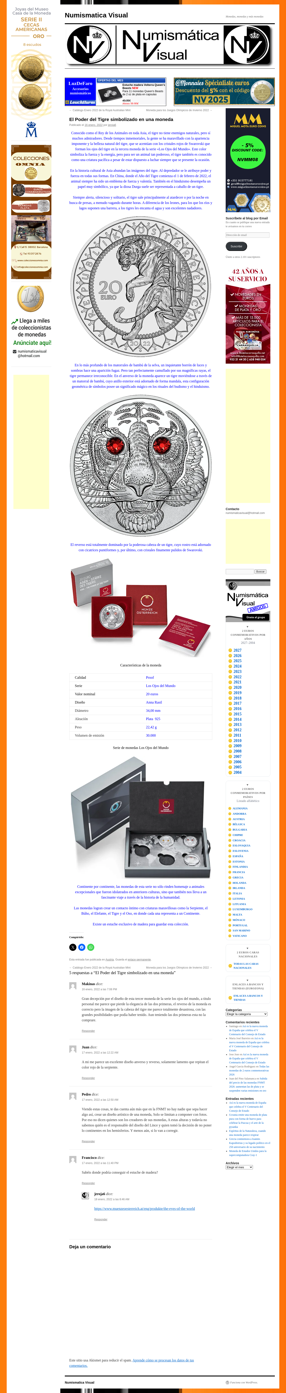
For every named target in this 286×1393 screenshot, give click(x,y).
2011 (234, 735)
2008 (235, 751)
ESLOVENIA (238, 851)
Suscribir (236, 246)
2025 (235, 661)
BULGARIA (237, 830)
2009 (235, 746)
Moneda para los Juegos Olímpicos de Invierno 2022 (179, 110)
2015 (235, 714)
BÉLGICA (236, 824)
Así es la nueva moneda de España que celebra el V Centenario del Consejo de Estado (248, 1030)
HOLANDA (237, 883)
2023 (235, 671)
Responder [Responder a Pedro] (88, 1141)
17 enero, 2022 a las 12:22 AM (100, 1052)
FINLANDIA (238, 867)
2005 (235, 767)
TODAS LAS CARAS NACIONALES (243, 965)
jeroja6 (112, 125)
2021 (235, 682)
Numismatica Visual (96, 15)
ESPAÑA (235, 856)
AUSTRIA (236, 819)
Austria (109, 959)
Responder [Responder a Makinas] (88, 1031)
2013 (235, 724)
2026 (235, 655)
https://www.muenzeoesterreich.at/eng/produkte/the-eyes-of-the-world (144, 1209)
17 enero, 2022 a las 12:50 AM (100, 1099)
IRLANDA (236, 888)
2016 (235, 708)
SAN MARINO (239, 931)
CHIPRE (235, 835)
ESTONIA (236, 862)
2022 (235, 677)
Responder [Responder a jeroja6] (100, 1219)
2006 (235, 762)
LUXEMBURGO (240, 909)
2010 (235, 740)
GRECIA (236, 878)
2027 (235, 650)
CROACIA (237, 840)
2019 (235, 693)
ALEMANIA (238, 808)
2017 (235, 703)
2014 (235, 719)
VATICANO (237, 936)
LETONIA (236, 899)
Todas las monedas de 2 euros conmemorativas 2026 (249, 1070)
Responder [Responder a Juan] (88, 1078)
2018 (235, 698)
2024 (235, 666)
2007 (235, 756)
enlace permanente (139, 959)
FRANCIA (236, 872)
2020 (235, 687)
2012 (235, 730)
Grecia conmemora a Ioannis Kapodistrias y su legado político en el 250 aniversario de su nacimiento (249, 1143)
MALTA (235, 915)
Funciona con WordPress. (244, 1382)
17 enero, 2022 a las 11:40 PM (100, 1163)
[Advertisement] (31, 442)
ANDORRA (237, 814)
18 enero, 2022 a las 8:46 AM (111, 1199)
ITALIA (235, 893)
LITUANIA (237, 904)
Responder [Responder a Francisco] (88, 1183)
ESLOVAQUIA (239, 846)
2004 (235, 772)
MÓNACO (236, 920)
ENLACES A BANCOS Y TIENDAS (245, 997)
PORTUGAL (238, 925)
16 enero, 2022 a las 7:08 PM (99, 989)
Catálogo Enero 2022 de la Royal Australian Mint (99, 110)
